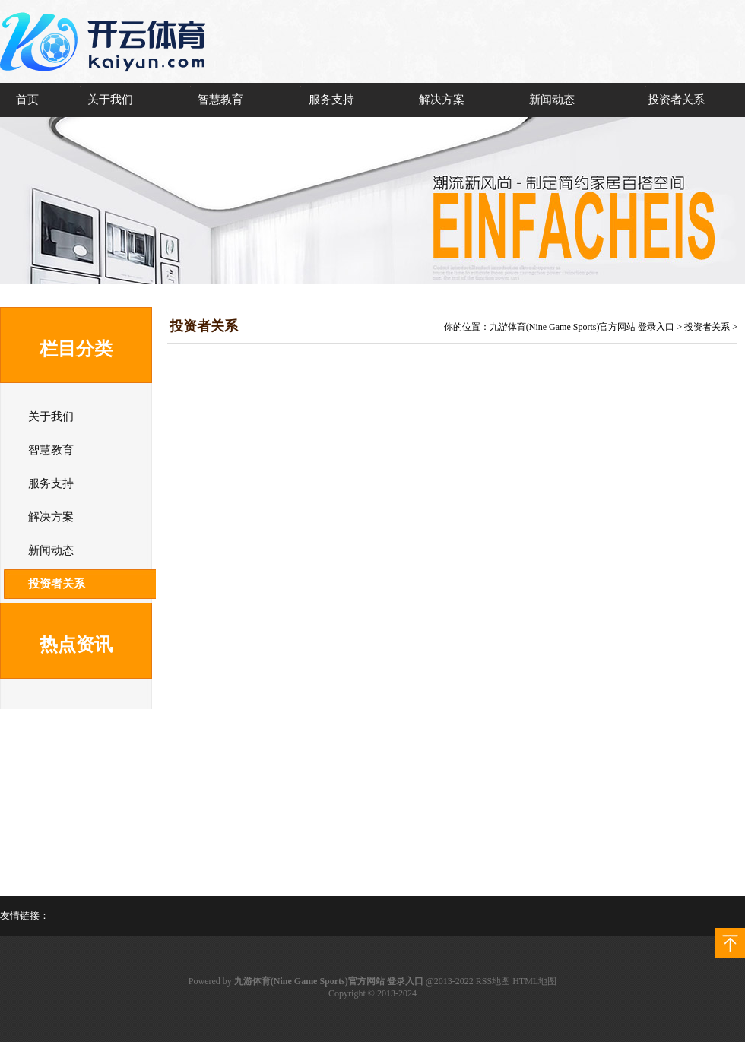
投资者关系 (676, 99)
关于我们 (110, 99)
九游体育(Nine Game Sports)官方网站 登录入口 (582, 326)
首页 (27, 99)
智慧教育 (220, 99)
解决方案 (441, 99)
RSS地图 (493, 981)
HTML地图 (534, 981)
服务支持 (331, 99)
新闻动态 (552, 99)
